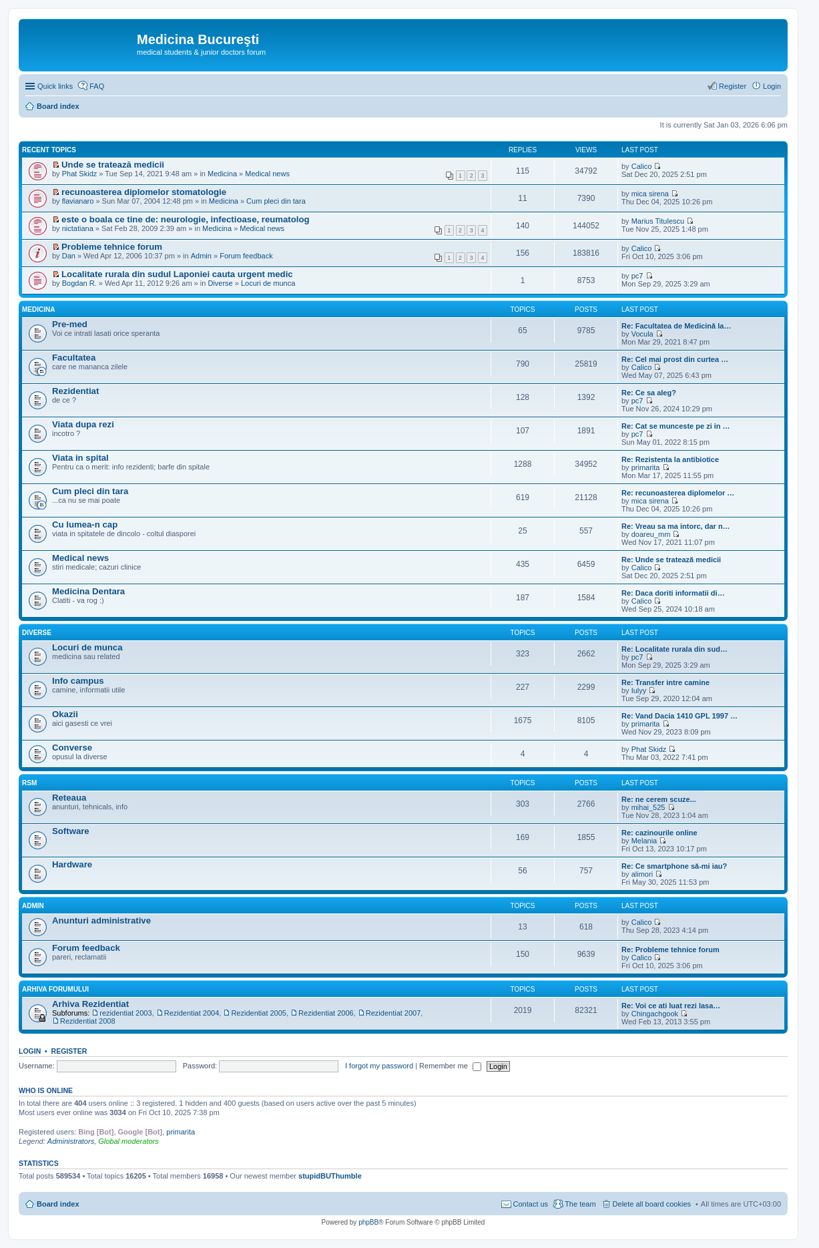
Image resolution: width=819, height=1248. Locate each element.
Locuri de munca (268, 283)
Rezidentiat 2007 (393, 1013)
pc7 (637, 276)
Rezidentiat (75, 391)
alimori (642, 874)
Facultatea (73, 358)
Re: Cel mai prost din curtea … (674, 359)
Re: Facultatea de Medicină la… (676, 326)
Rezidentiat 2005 (258, 1013)
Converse (72, 748)
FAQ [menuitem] (96, 86)
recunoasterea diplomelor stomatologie (143, 192)
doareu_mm (651, 534)
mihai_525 (648, 807)
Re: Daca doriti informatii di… (673, 593)
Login (30, 1051)
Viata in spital (80, 458)
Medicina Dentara (88, 591)
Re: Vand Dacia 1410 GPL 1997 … (679, 716)
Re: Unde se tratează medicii (671, 560)
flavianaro (78, 201)
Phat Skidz (79, 174)
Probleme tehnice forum (111, 247)
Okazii (65, 714)
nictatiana (77, 228)
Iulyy (639, 690)
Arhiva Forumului (55, 989)
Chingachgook (654, 1014)
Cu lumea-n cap (84, 524)
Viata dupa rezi (83, 424)
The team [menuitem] (580, 1204)
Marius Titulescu (657, 221)
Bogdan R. (79, 283)
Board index (58, 1204)
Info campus (78, 681)
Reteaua (69, 798)
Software (70, 831)
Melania (644, 841)
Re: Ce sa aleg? (648, 393)
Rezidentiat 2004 (192, 1013)
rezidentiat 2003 (125, 1013)
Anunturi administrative (101, 920)
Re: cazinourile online (659, 833)
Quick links (55, 86)
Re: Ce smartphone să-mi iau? (674, 866)
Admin (201, 256)
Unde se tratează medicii (112, 165)
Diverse (220, 283)
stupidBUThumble (330, 1176)
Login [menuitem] (772, 86)
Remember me (450, 1066)
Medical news (267, 174)
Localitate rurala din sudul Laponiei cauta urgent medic (177, 274)
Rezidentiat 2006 (326, 1013)
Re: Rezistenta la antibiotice (670, 459)
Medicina (222, 174)
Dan (68, 256)
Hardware (72, 864)
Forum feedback (246, 256)
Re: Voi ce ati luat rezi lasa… (670, 1006)
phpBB (368, 1222)
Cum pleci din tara (276, 201)
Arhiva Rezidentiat (90, 1004)
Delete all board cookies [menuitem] (652, 1204)
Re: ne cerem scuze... (658, 799)
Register (69, 1051)
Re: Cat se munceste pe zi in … (675, 426)
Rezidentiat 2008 (87, 1021)
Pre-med (69, 324)
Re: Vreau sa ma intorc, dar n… (675, 526)
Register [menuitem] (732, 86)
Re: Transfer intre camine (665, 682)
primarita (645, 467)
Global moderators (128, 1141)
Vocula (642, 334)
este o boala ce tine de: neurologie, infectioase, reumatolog (185, 219)
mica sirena (650, 194)
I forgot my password (379, 1066)
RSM (29, 783)
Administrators (70, 1141)
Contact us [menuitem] (531, 1204)
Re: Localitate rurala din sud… (674, 649)
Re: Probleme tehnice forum (670, 950)
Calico (641, 166)
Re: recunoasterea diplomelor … (677, 493)
